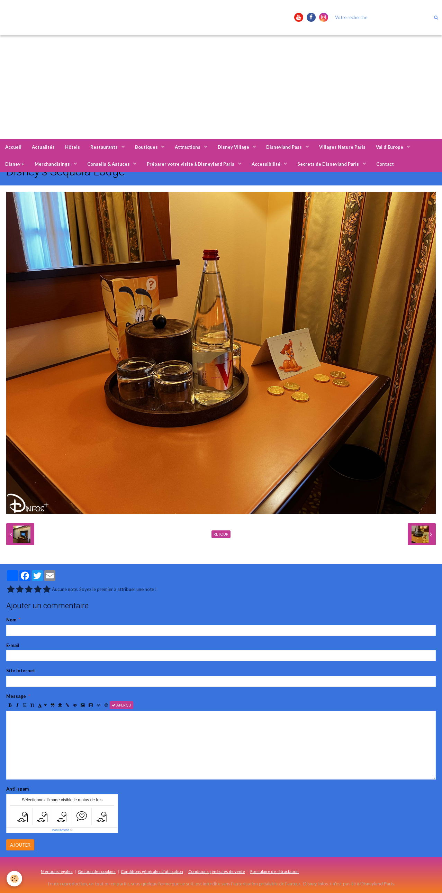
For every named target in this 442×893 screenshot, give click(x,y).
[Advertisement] (221, 86)
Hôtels (72, 147)
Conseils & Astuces (109, 164)
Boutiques (147, 147)
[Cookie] (14, 878)
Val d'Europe (390, 147)
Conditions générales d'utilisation (152, 871)
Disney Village (234, 147)
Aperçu (121, 705)
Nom (11, 619)
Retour (221, 534)
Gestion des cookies (97, 871)
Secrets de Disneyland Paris (328, 164)
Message (16, 696)
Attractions (188, 147)
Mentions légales (57, 871)
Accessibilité (266, 164)
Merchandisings (53, 164)
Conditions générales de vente (216, 871)
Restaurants (104, 147)
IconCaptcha (61, 830)
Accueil (13, 147)
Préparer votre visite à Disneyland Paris (191, 164)
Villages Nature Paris (342, 147)
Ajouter (20, 845)
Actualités (43, 147)
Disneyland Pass (284, 147)
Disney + (14, 164)
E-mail (12, 645)
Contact (385, 164)
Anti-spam (17, 789)
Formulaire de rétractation (274, 871)
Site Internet (20, 670)
